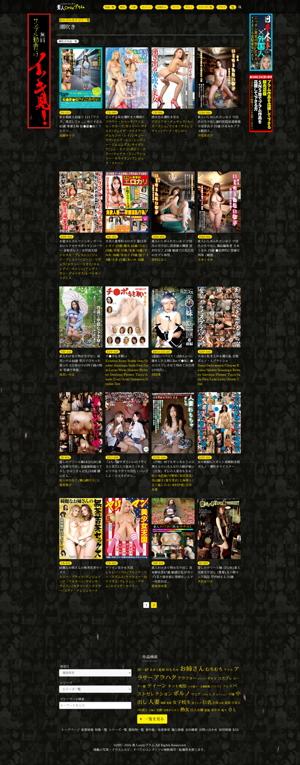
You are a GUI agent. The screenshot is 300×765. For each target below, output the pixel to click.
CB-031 (65, 563)
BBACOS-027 (161, 351)
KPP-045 (112, 351)
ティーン (146, 7)
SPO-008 (112, 457)
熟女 (122, 7)
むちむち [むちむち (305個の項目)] (214, 669)
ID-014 (65, 457)
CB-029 (111, 563)
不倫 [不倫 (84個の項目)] (231, 694)
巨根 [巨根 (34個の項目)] (221, 703)
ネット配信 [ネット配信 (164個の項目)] (177, 686)
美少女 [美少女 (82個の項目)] (215, 710)
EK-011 (112, 237)
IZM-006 (204, 112)
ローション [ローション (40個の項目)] (221, 694)
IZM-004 (158, 237)
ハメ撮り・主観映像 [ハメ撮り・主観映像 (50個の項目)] (199, 686)
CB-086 (158, 112)
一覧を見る (152, 719)
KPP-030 (205, 351)
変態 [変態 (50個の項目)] (168, 703)
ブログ (221, 7)
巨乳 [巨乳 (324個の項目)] (207, 702)
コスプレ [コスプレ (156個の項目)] (225, 678)
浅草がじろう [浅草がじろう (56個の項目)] (171, 710)
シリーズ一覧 (205, 7)
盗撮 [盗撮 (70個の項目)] (207, 710)
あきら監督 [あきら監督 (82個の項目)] (157, 670)
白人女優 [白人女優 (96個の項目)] (196, 710)
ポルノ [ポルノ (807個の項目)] (181, 693)
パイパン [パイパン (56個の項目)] (216, 686)
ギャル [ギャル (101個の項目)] (212, 678)
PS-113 (65, 112)
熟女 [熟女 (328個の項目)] (184, 709)
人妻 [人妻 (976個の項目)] (154, 702)
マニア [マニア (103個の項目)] (196, 694)
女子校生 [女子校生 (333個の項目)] (181, 702)
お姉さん (161, 7)
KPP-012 (204, 457)
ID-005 (203, 563)
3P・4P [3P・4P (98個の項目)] (143, 669)
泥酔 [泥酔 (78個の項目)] (159, 710)
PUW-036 (159, 457)
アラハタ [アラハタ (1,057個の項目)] (165, 677)
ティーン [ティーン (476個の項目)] (157, 685)
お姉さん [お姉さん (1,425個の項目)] (192, 668)
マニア (175, 7)
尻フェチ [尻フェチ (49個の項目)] (197, 703)
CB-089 (112, 112)
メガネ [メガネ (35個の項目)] (205, 694)
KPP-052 (66, 237)
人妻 (133, 7)
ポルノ (188, 7)
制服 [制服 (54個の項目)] (163, 703)
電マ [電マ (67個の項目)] (224, 710)
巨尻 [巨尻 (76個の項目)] (215, 703)
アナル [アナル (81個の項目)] (228, 670)
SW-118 (158, 563)
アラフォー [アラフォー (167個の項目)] (187, 678)
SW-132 (66, 351)
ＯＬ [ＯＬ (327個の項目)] (232, 709)
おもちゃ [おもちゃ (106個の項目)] (172, 669)
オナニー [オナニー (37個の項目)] (202, 678)
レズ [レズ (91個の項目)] (212, 694)
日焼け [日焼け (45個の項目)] (152, 710)
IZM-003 (204, 237)
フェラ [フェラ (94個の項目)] (227, 686)
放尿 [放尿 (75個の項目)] (227, 703)
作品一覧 (109, 7)
